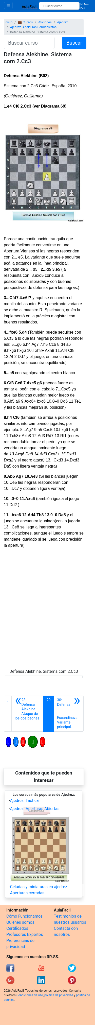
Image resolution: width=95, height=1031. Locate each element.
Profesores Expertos (24, 934)
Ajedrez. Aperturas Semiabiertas (33, 27)
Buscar (74, 43)
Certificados (17, 928)
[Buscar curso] (59, 6)
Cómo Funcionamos (24, 916)
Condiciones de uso (29, 995)
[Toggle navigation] (8, 5)
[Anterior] (27, 714)
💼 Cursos (25, 22)
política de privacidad (58, 995)
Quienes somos (20, 922)
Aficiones (45, 22)
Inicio (8, 22)
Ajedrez (62, 22)
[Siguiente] (69, 714)
